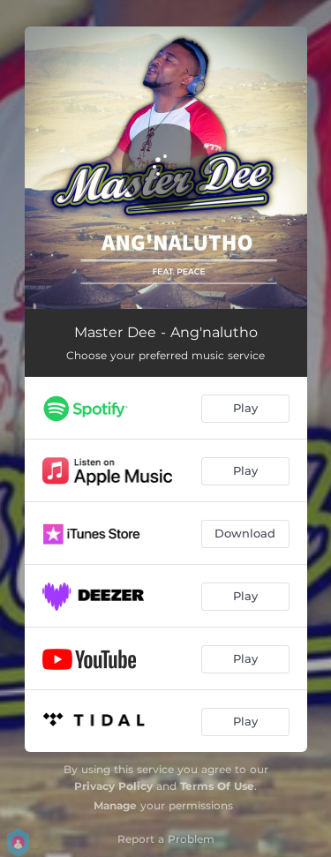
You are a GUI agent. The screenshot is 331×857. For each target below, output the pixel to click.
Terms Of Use (217, 786)
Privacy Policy (113, 786)
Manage (115, 805)
